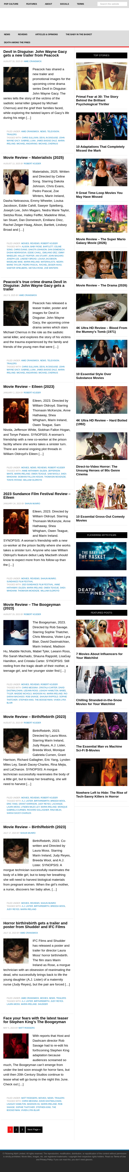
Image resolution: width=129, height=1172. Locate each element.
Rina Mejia (55, 810)
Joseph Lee (13, 259)
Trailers (12, 134)
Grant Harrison (28, 804)
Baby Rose (36, 246)
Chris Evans (20, 249)
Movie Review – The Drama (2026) (101, 285)
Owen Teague (38, 474)
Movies (25, 243)
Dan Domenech (56, 249)
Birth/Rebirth (41, 801)
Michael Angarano (27, 144)
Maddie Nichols (23, 693)
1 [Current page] (10, 1129)
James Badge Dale (47, 141)
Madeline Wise (15, 262)
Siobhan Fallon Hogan (30, 477)
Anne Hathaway (30, 471)
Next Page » (34, 1129)
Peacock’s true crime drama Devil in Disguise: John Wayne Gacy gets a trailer (35, 285)
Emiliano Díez (49, 252)
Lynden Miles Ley (30, 807)
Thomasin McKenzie (55, 477)
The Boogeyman (44, 700)
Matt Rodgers (29, 1098)
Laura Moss (13, 807)
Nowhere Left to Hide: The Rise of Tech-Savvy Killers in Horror (101, 794)
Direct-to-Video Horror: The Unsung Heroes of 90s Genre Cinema (98, 470)
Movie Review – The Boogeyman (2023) (31, 606)
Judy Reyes (44, 804)
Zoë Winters (51, 268)
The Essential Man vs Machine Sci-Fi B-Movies (99, 748)
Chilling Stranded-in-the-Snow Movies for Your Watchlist (99, 702)
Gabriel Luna (28, 141)
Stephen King (26, 700)
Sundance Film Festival (20, 581)
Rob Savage (32, 697)
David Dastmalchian (50, 1101)
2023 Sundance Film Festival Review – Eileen (37, 496)
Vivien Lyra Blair (30, 1110)
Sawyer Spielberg (17, 268)
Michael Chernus (48, 144)
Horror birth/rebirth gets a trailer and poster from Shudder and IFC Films (35, 925)
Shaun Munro (48, 578)
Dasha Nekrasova (17, 252)
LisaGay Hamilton (48, 690)
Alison (25, 246)
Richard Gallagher (38, 810)
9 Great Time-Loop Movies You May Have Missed (99, 194)
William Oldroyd (32, 480)
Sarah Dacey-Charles (19, 813)
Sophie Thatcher (25, 1107)
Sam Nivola (54, 474)
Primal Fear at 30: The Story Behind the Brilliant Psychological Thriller (97, 100)
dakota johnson (37, 249)
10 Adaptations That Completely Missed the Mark (100, 148)
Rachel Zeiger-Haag (50, 265)
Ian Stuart (41, 256)
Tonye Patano (14, 480)
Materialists (48, 262)
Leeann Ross (31, 690)
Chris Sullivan (30, 138)
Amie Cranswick (30, 131)
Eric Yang (12, 804)
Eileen (43, 471)
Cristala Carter (48, 687)
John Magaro (55, 256)
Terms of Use (120, 1156)
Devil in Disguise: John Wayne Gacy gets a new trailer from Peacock (35, 53)
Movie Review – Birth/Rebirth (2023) (34, 717)
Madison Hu (39, 693)
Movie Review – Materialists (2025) (33, 157)
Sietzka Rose (36, 268)
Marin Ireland (32, 262)
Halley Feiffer (26, 256)
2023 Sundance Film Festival (37, 584)
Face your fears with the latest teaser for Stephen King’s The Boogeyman (35, 1020)
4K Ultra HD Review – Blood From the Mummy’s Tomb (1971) (101, 329)
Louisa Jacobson (47, 259)
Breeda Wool (58, 801)
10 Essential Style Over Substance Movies (93, 376)
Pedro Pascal (30, 265)
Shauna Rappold (49, 697)
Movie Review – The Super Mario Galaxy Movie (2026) (101, 241)
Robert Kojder (49, 243)
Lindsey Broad (28, 259)
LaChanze (57, 804)
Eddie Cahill (34, 252)
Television (53, 131)
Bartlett (48, 246)
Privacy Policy (46, 1159)
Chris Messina (30, 687)
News (43, 131)
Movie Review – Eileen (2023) (28, 386)
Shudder (43, 1004)
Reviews (34, 243)
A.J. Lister (27, 801)
